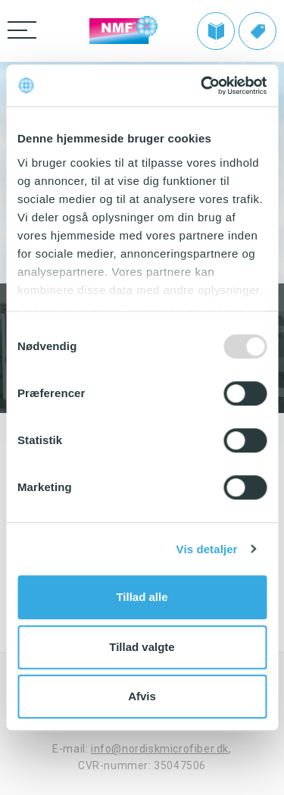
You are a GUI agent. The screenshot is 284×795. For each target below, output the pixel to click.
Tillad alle (141, 596)
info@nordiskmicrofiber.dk (160, 749)
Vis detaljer (207, 549)
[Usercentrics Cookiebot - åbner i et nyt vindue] (202, 85)
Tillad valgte (141, 646)
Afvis (142, 696)
